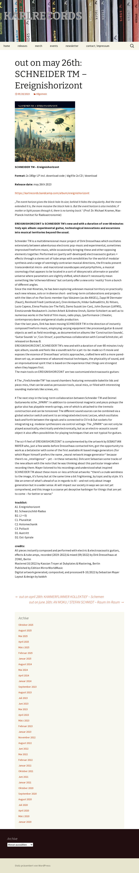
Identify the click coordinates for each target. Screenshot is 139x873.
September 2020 (27, 793)
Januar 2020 (24, 821)
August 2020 (25, 799)
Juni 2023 (23, 703)
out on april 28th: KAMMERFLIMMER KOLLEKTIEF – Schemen (59, 596)
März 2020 (23, 816)
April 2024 (23, 675)
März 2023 (23, 720)
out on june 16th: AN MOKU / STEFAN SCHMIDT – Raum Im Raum (76, 602)
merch (38, 46)
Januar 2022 (24, 765)
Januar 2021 (24, 782)
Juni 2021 (23, 776)
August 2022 (25, 743)
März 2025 (23, 647)
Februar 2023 (25, 726)
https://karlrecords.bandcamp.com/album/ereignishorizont (52, 193)
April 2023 (23, 714)
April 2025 (23, 641)
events (54, 46)
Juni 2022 (23, 748)
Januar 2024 (24, 681)
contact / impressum (97, 46)
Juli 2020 (23, 805)
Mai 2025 (23, 636)
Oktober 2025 (25, 624)
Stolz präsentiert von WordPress (32, 865)
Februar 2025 (25, 653)
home (7, 46)
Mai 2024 (23, 669)
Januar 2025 (24, 658)
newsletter (72, 46)
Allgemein (41, 94)
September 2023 (27, 686)
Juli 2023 (23, 698)
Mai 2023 (23, 709)
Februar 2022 (25, 760)
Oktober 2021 (25, 771)
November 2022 (26, 737)
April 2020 (23, 810)
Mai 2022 (23, 754)
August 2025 (25, 630)
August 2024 (25, 664)
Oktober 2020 (25, 788)
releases (22, 46)
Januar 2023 (24, 731)
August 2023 (25, 692)
